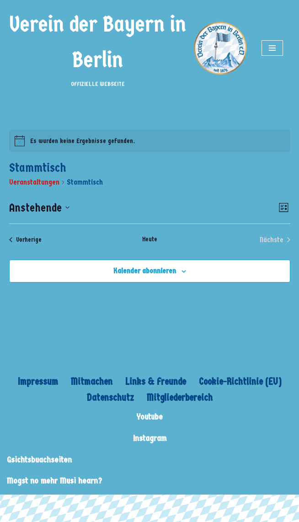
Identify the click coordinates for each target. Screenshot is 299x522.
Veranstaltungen (34, 182)
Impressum (38, 381)
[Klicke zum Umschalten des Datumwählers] (39, 208)
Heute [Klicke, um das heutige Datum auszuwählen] (149, 239)
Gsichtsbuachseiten (39, 460)
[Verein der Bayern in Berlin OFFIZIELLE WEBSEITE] (127, 48)
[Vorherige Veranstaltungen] (25, 240)
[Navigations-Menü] (272, 48)
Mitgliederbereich (180, 397)
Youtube (149, 417)
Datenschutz (110, 397)
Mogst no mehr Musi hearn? (54, 481)
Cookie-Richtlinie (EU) (240, 381)
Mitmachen (91, 381)
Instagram (149, 438)
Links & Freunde (155, 381)
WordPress (92, 504)
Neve (14, 504)
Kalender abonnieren (144, 270)
